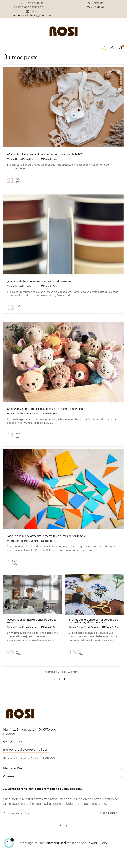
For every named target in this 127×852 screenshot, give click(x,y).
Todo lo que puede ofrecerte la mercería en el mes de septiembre (46, 536)
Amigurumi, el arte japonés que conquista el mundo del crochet (45, 409)
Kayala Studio (96, 843)
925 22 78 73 (95, 7)
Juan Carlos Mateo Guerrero (23, 159)
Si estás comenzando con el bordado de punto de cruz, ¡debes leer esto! (93, 621)
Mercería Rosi (50, 159)
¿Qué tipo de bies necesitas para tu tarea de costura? (39, 281)
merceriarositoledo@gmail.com (31, 15)
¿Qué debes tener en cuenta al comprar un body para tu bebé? (45, 154)
